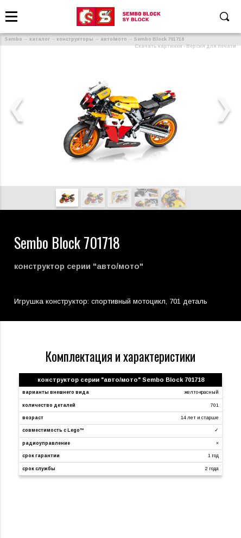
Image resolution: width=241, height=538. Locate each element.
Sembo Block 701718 (159, 39)
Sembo (13, 39)
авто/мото (113, 39)
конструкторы (74, 39)
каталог (39, 39)
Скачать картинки (158, 46)
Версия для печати (211, 46)
